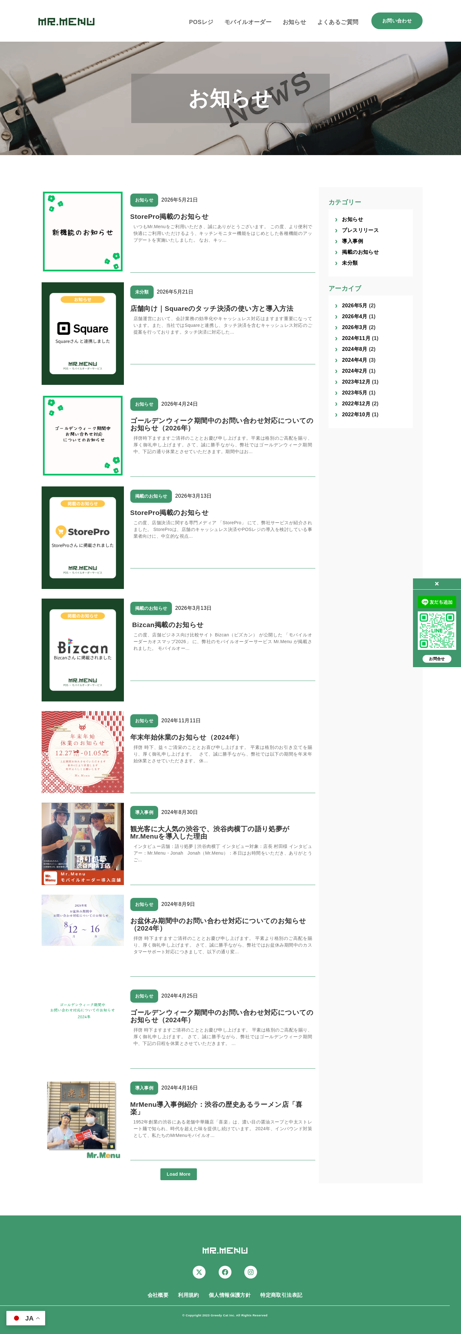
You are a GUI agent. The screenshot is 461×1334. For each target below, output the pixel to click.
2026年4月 (354, 316)
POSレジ (201, 22)
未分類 (142, 291)
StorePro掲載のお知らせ (169, 216)
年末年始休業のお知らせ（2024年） (186, 737)
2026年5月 (354, 305)
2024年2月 (354, 371)
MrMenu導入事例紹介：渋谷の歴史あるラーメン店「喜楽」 (216, 1108)
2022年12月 (356, 403)
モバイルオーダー (247, 22)
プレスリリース (360, 230)
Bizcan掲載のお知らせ (167, 624)
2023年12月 (356, 382)
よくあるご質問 (338, 22)
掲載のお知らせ (151, 496)
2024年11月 (356, 338)
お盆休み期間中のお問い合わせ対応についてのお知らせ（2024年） (218, 924)
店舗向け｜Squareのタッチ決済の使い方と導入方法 (212, 308)
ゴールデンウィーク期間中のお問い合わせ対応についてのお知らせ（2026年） (222, 424)
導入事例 (144, 812)
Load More (178, 1174)
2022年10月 (356, 414)
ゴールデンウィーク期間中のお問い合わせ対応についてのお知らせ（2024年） (222, 1016)
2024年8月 (354, 349)
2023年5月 (354, 392)
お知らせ (294, 22)
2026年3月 (354, 327)
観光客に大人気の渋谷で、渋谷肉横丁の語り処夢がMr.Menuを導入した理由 (210, 832)
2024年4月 (354, 360)
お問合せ (437, 659)
